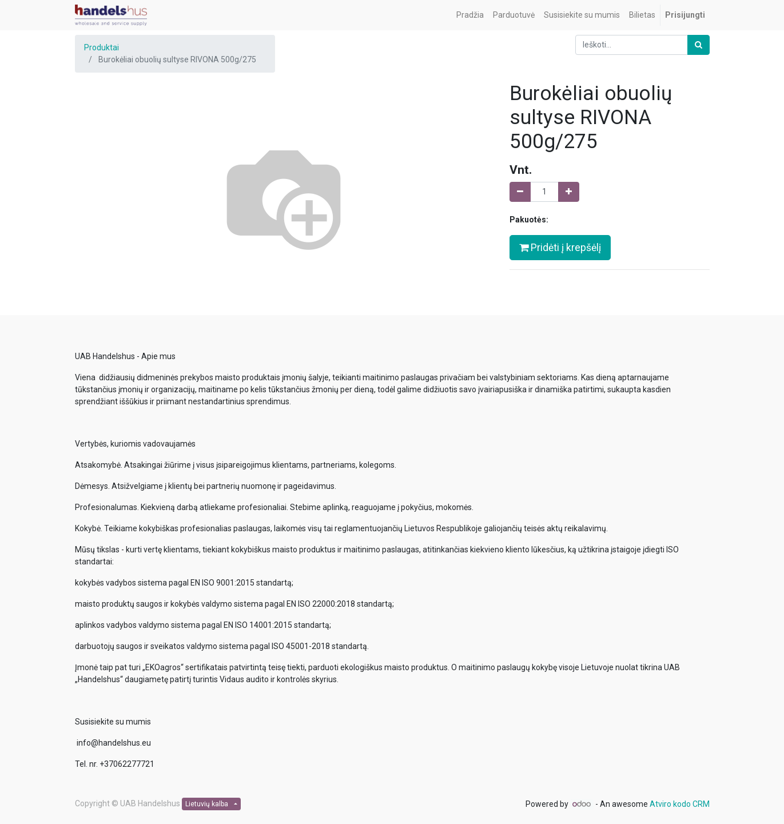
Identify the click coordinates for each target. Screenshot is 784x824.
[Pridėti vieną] (568, 192)
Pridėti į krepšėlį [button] (560, 247)
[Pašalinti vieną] (520, 192)
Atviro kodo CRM (680, 804)
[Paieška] (698, 45)
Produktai (101, 47)
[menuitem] (470, 15)
